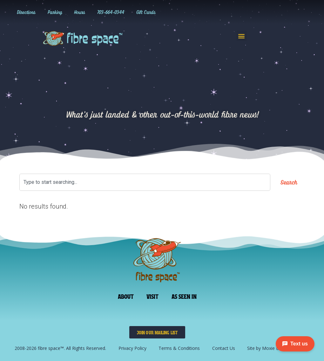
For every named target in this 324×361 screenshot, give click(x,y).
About (126, 296)
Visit (152, 296)
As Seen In (184, 296)
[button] (241, 35)
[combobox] (144, 182)
